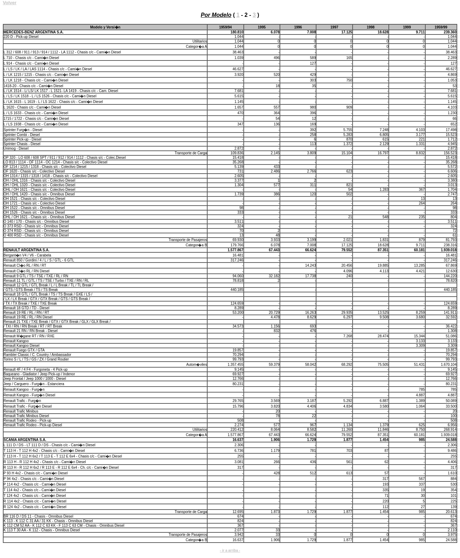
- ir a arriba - (230, 550)
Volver (10, 2)
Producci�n (61, 3)
